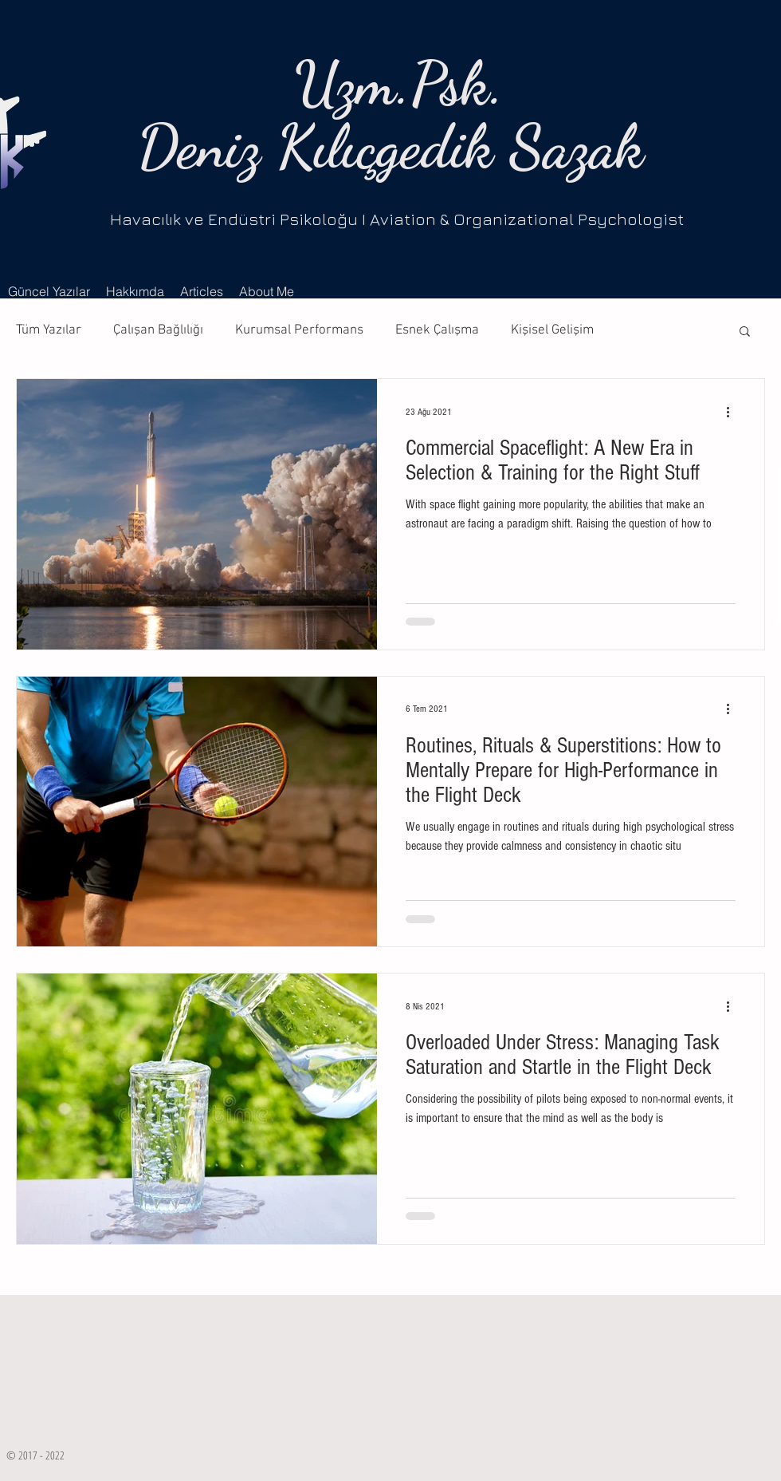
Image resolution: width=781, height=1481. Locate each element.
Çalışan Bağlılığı (158, 330)
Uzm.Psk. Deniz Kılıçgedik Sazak (390, 115)
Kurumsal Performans (299, 330)
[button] (744, 332)
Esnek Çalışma (437, 330)
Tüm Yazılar (48, 330)
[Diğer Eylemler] (733, 411)
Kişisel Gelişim (552, 330)
